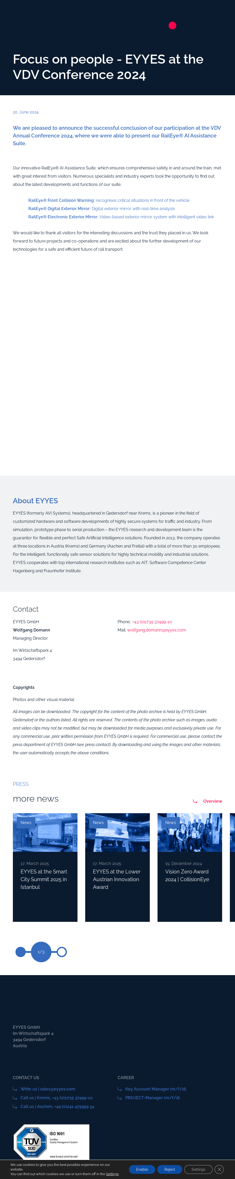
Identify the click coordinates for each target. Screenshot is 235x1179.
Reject (168, 1167)
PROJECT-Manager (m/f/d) (152, 1097)
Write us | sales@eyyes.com (48, 1089)
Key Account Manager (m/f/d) (155, 1089)
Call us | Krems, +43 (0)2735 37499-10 (57, 1097)
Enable (139, 1167)
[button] (62, 952)
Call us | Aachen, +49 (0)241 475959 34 (57, 1106)
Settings (16, 1174)
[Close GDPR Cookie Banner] (219, 1167)
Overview (212, 801)
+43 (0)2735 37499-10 (152, 621)
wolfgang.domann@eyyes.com (156, 630)
